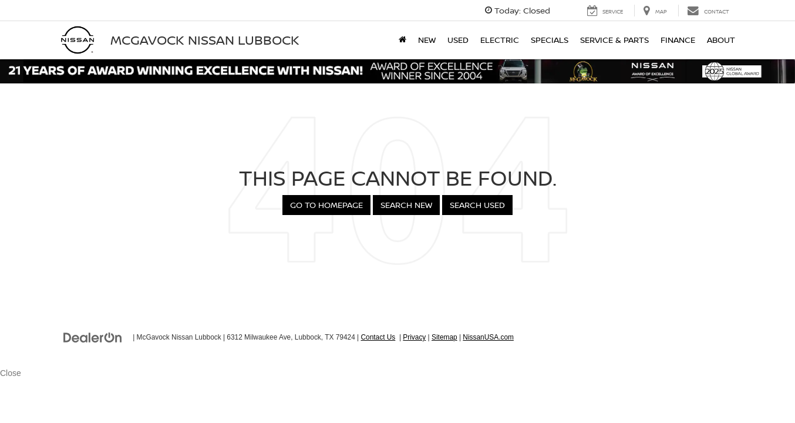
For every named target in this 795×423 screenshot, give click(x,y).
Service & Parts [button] (614, 39)
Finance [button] (678, 39)
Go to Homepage (326, 204)
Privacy (414, 337)
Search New (406, 204)
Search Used (477, 204)
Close (10, 373)
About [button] (721, 39)
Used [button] (458, 39)
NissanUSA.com (488, 337)
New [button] (427, 39)
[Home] (402, 40)
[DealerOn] (93, 336)
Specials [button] (549, 39)
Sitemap (444, 337)
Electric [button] (499, 39)
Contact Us (378, 337)
